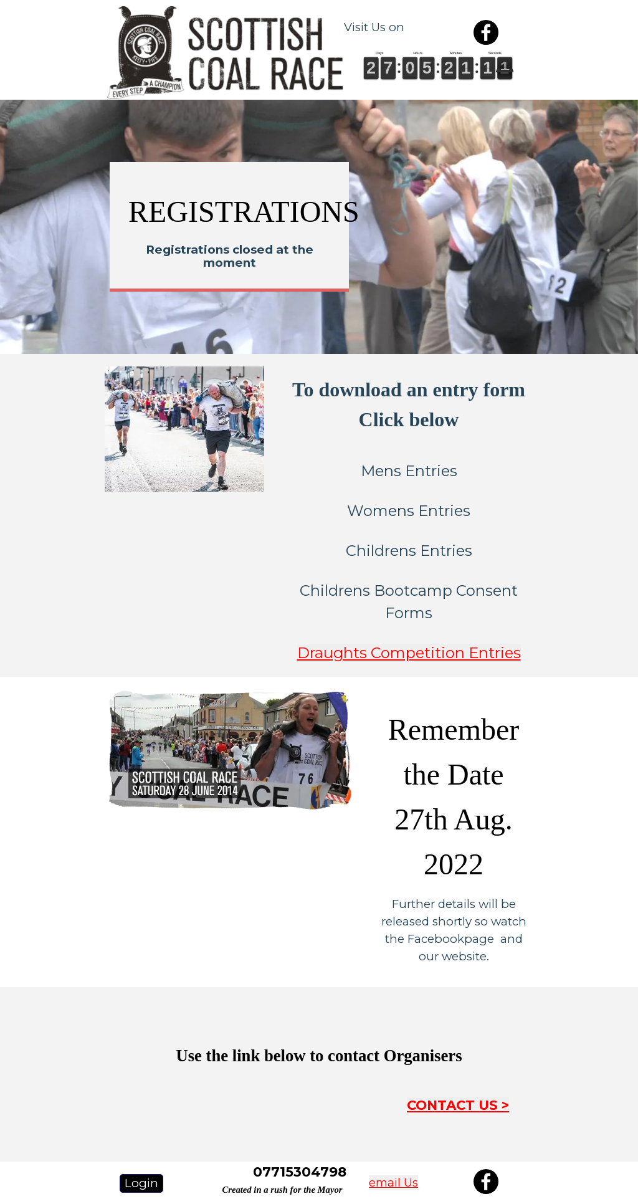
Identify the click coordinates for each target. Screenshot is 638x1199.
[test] (141, 1183)
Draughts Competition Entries (409, 653)
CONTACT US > (458, 1105)
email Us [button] (393, 1182)
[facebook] (486, 32)
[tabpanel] (390, 27)
